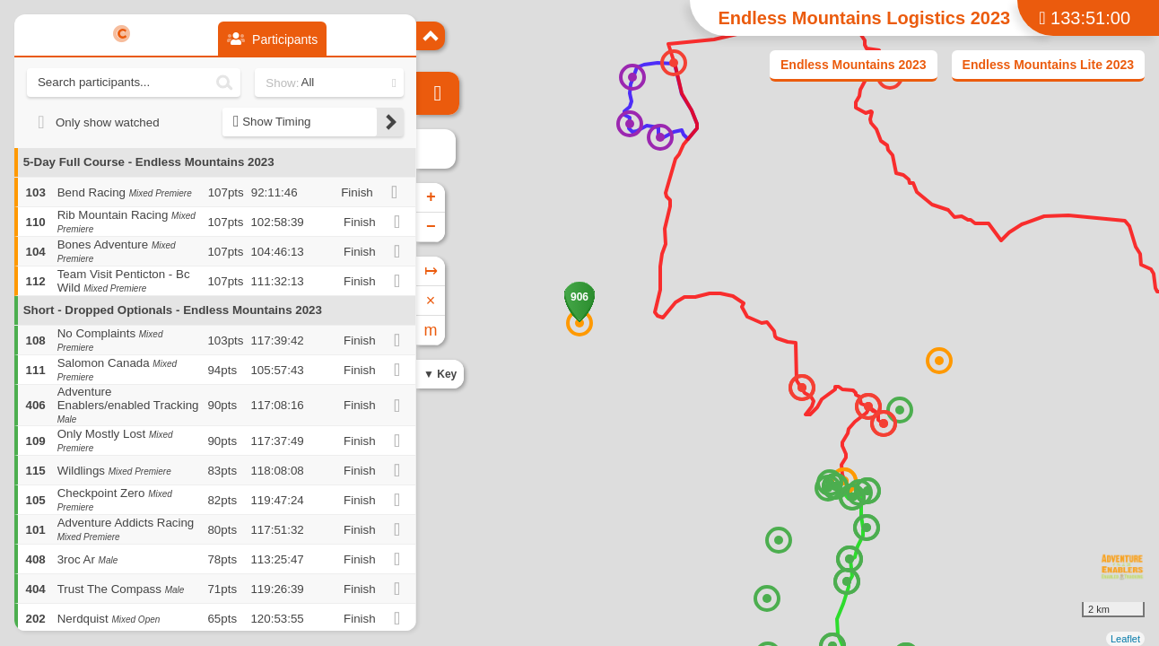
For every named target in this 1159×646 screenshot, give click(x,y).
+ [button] (431, 197)
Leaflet (1125, 638)
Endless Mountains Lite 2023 (1048, 64)
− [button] (431, 227)
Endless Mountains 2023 (853, 64)
